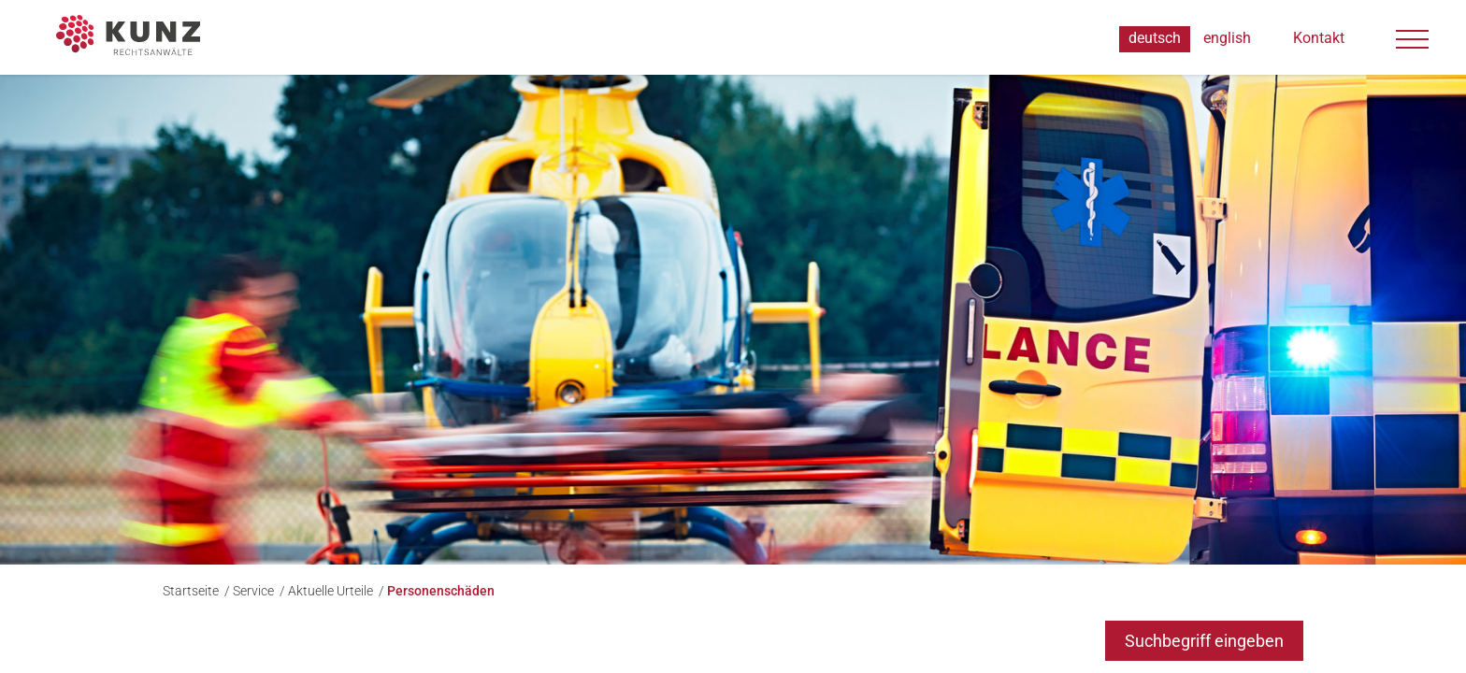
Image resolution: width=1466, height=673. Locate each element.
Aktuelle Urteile (332, 590)
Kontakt (1318, 38)
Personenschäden (441, 590)
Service (255, 590)
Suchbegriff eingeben (1204, 641)
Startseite (192, 590)
